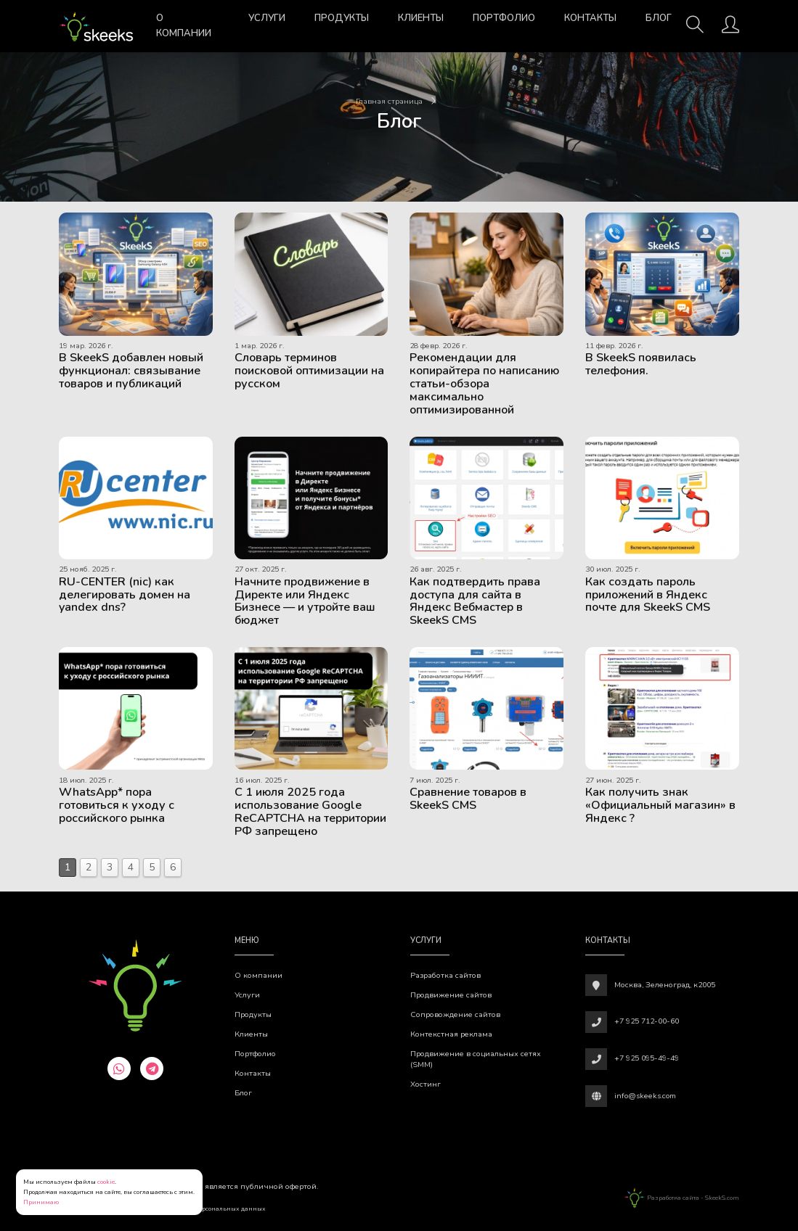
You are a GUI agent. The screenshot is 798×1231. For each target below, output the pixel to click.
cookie (106, 1181)
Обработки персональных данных (214, 1208)
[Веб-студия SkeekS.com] (96, 26)
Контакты (590, 18)
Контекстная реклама (451, 1034)
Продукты (341, 18)
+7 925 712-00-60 (646, 1021)
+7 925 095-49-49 (646, 1058)
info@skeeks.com (645, 1095)
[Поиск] (695, 29)
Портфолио (504, 18)
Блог (659, 18)
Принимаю (41, 1202)
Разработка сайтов (445, 975)
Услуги (266, 18)
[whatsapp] (119, 1068)
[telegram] (151, 1068)
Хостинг (425, 1084)
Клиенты (421, 18)
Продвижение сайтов (451, 994)
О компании (183, 26)
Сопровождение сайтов (455, 1014)
